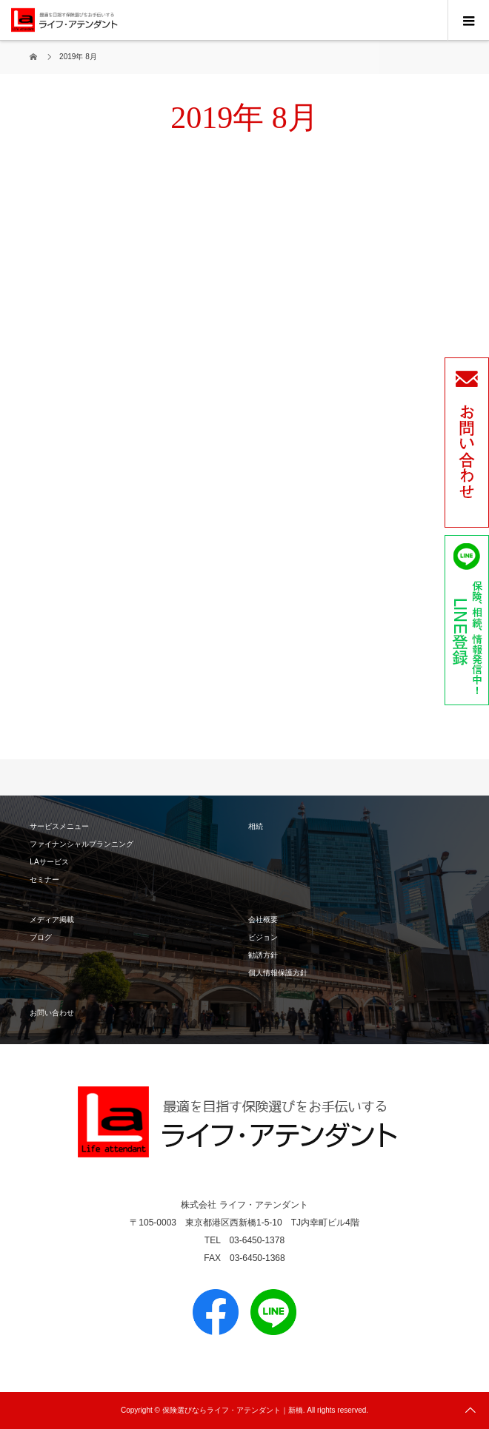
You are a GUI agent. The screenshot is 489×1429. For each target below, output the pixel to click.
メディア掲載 (52, 919)
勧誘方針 (263, 955)
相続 (255, 826)
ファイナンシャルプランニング (81, 844)
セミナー (44, 879)
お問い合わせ (52, 1013)
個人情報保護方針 (277, 973)
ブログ (41, 937)
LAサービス (49, 862)
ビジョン (263, 937)
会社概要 (263, 919)
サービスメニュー (59, 826)
